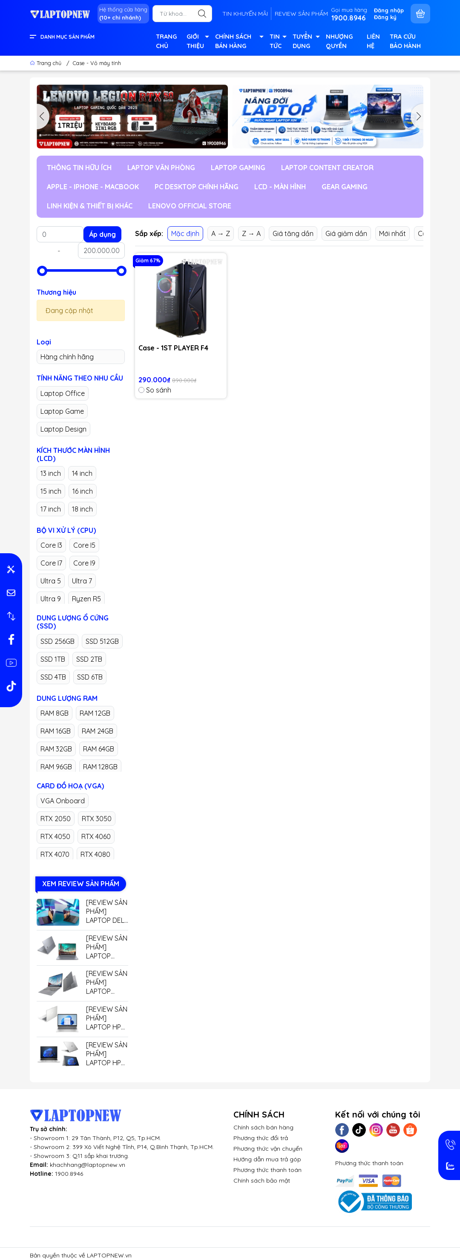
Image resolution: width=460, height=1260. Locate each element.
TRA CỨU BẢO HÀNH (405, 41)
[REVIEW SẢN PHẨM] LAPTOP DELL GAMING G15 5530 (107, 911)
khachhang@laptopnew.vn (87, 1165)
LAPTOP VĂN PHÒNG (161, 167)
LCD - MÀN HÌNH (280, 186)
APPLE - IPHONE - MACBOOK (93, 186)
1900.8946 (69, 1174)
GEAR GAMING (345, 186)
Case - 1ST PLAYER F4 (173, 348)
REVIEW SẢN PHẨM (301, 13)
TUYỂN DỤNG (306, 42)
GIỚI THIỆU (197, 42)
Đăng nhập (389, 10)
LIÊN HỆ (373, 41)
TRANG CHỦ (166, 41)
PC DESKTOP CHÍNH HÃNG (197, 186)
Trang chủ (46, 63)
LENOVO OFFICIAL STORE (189, 206)
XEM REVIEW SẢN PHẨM (80, 883)
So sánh (154, 390)
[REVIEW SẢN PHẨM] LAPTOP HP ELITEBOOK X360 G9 (106, 1054)
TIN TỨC (278, 42)
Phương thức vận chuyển (267, 1148)
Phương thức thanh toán (267, 1170)
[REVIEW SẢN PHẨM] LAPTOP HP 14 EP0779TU (106, 1018)
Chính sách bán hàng (263, 1127)
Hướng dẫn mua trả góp (267, 1159)
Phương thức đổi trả (260, 1138)
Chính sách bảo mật (261, 1180)
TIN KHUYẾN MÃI (245, 13)
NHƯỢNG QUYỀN (339, 41)
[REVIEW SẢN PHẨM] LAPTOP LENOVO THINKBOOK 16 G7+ (106, 947)
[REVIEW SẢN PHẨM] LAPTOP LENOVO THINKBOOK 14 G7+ (106, 982)
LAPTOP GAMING (238, 167)
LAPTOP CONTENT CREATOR (327, 167)
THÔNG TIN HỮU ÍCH (79, 167)
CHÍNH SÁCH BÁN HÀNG (238, 42)
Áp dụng (102, 234)
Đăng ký (385, 17)
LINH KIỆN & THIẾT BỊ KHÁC (89, 206)
